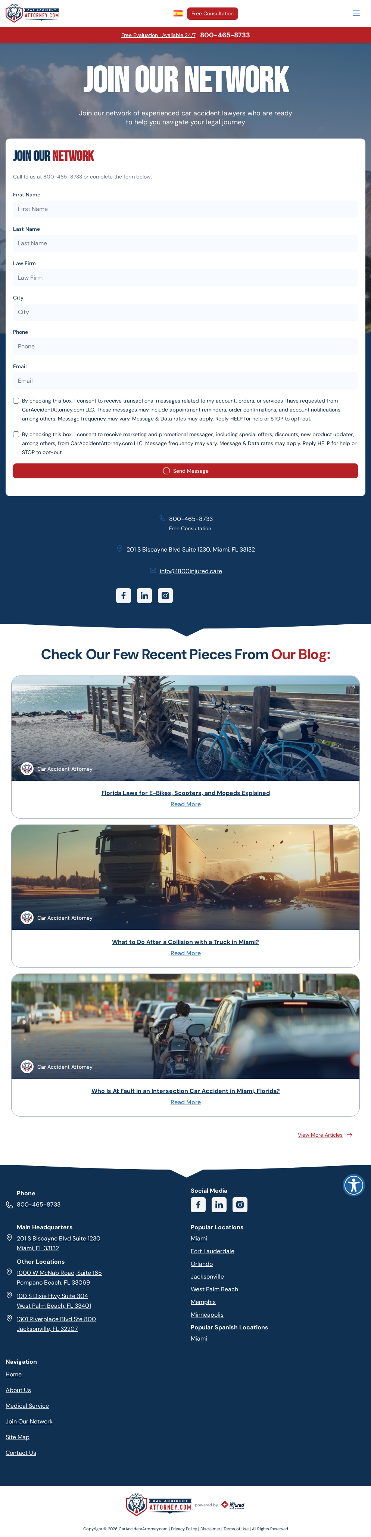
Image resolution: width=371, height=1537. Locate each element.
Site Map (17, 1437)
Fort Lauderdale (212, 1251)
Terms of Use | (237, 1528)
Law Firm (24, 263)
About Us (18, 1390)
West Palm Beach (214, 1289)
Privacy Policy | (185, 1528)
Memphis (203, 1302)
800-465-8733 (62, 176)
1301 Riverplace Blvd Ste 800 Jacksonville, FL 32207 (51, 1323)
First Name (26, 194)
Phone (20, 332)
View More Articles (325, 1135)
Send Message (186, 472)
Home (14, 1374)
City (18, 297)
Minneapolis (207, 1315)
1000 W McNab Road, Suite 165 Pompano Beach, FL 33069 (54, 1277)
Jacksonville (207, 1276)
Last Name (26, 229)
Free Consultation (212, 13)
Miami (199, 1238)
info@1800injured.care (191, 571)
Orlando (202, 1264)
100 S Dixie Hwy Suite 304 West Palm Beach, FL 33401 (48, 1300)
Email (19, 366)
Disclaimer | (212, 1528)
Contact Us (21, 1453)
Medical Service (27, 1406)
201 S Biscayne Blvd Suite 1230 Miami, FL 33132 (53, 1243)
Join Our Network (29, 1421)
